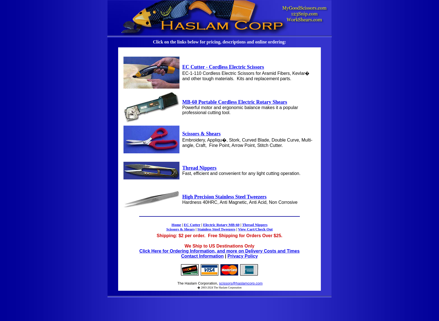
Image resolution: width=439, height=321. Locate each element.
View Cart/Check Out (255, 229)
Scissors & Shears (201, 134)
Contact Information (202, 256)
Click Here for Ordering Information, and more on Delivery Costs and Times (219, 251)
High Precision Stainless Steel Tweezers (224, 197)
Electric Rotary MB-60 (221, 225)
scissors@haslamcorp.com (241, 283)
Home (176, 225)
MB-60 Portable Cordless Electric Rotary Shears (234, 102)
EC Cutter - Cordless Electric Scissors (223, 67)
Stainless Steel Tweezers (216, 229)
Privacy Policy (242, 256)
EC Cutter (192, 225)
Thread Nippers (199, 168)
